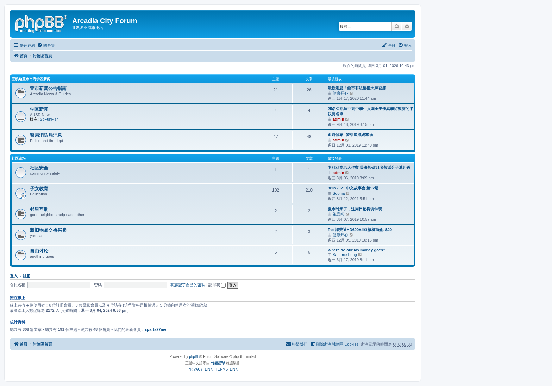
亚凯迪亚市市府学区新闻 (31, 79)
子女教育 (39, 188)
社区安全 (39, 168)
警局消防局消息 (46, 135)
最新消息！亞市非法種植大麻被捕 (357, 88)
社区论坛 (19, 158)
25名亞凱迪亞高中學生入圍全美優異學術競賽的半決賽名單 (370, 111)
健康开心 (340, 93)
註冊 (27, 276)
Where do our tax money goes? (356, 250)
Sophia (339, 193)
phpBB (194, 357)
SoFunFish (49, 119)
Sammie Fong (345, 254)
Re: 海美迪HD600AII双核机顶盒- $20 (360, 229)
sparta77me (155, 329)
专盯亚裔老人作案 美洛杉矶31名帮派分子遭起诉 (369, 167)
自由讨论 (39, 250)
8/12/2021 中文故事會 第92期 (353, 188)
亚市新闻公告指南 (48, 88)
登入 (14, 276)
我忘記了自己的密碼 (187, 285)
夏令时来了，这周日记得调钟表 (355, 209)
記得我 (217, 285)
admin (338, 119)
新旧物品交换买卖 (48, 230)
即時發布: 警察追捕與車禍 (350, 135)
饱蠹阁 (338, 214)
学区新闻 (39, 109)
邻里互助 (39, 209)
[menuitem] (46, 45)
